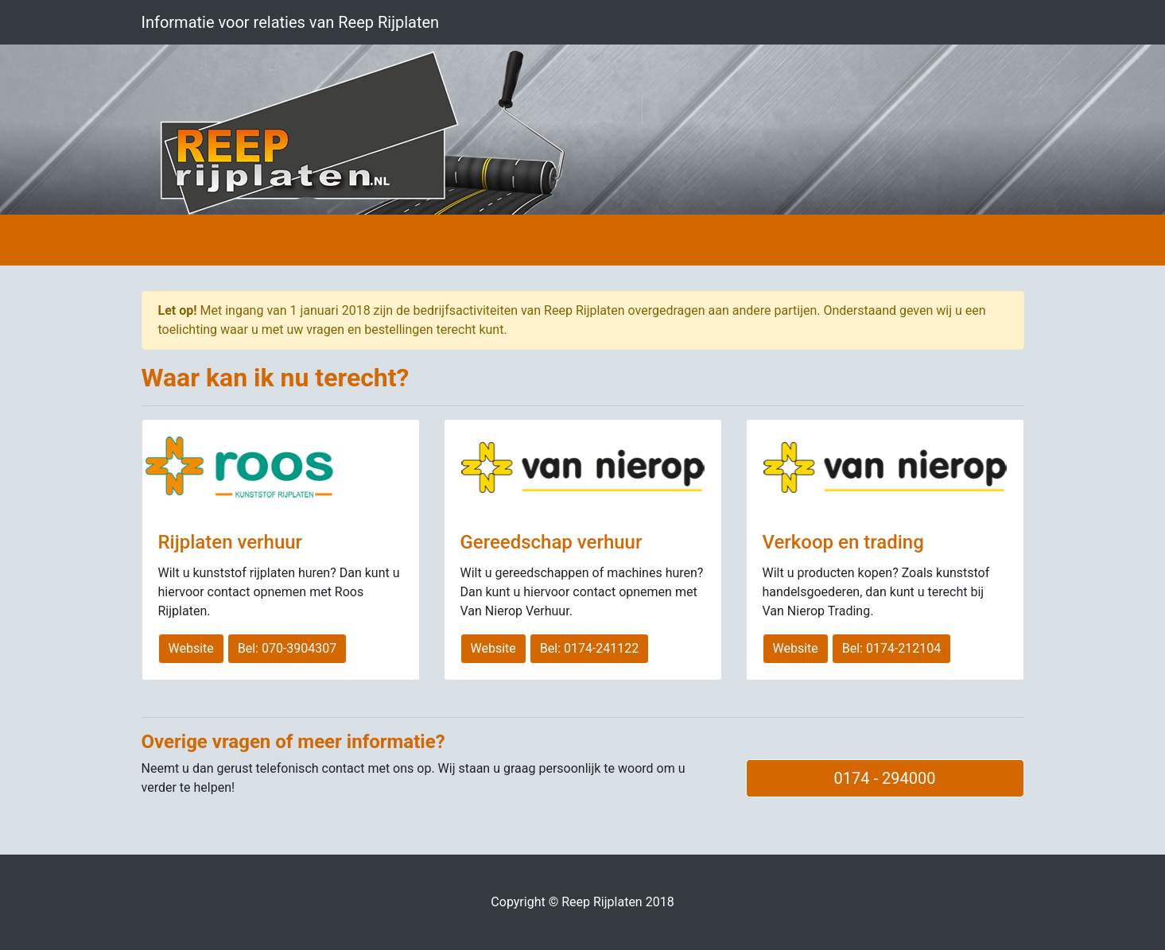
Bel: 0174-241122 (589, 648)
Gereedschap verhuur (551, 542)
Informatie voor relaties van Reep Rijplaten (291, 22)
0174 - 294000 (885, 778)
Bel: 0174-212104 (892, 648)
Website (191, 648)
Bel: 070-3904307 (287, 648)
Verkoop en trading (843, 542)
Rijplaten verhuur (230, 542)
